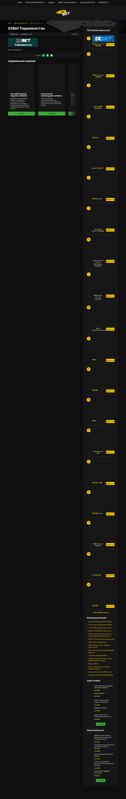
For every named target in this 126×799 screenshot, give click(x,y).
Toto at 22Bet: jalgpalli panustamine (100, 628)
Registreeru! (110, 44)
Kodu (9, 23)
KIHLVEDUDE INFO (87, 2)
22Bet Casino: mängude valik (97, 642)
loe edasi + (21, 113)
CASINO (51, 2)
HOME (19, 2)
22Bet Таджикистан (20, 23)
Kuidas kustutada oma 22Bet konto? (100, 672)
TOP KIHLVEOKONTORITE (34, 2)
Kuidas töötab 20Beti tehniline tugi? (100, 631)
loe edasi (97, 690)
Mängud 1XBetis (93, 664)
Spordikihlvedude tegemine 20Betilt (99, 622)
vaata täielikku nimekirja (101, 612)
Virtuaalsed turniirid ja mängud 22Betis (100, 675)
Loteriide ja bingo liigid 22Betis (98, 655)
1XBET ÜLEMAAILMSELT (67, 2)
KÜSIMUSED (103, 2)
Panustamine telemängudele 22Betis (100, 625)
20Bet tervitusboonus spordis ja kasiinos (101, 639)
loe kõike (101, 724)
